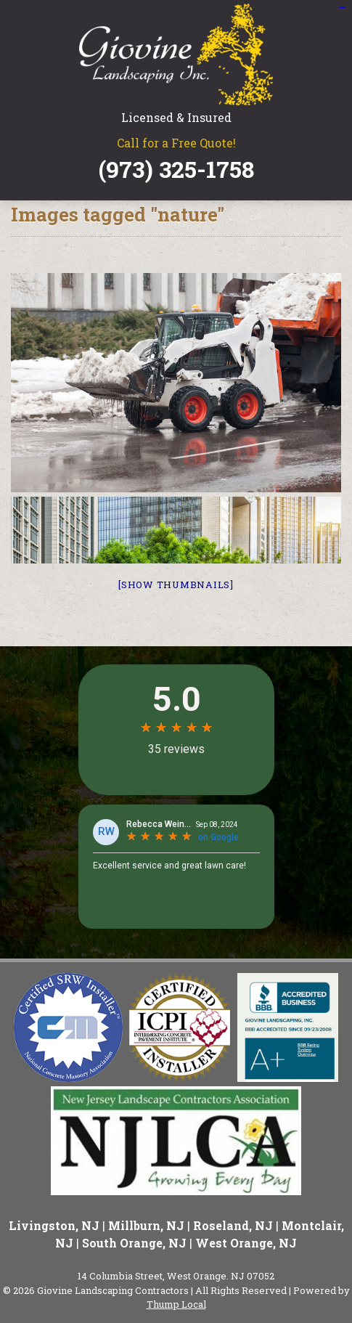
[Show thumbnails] (176, 584)
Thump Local (176, 1304)
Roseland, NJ (233, 1225)
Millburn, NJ (146, 1225)
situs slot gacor (341, 7)
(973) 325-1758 (176, 169)
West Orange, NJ (246, 1242)
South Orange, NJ (134, 1242)
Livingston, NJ (54, 1225)
